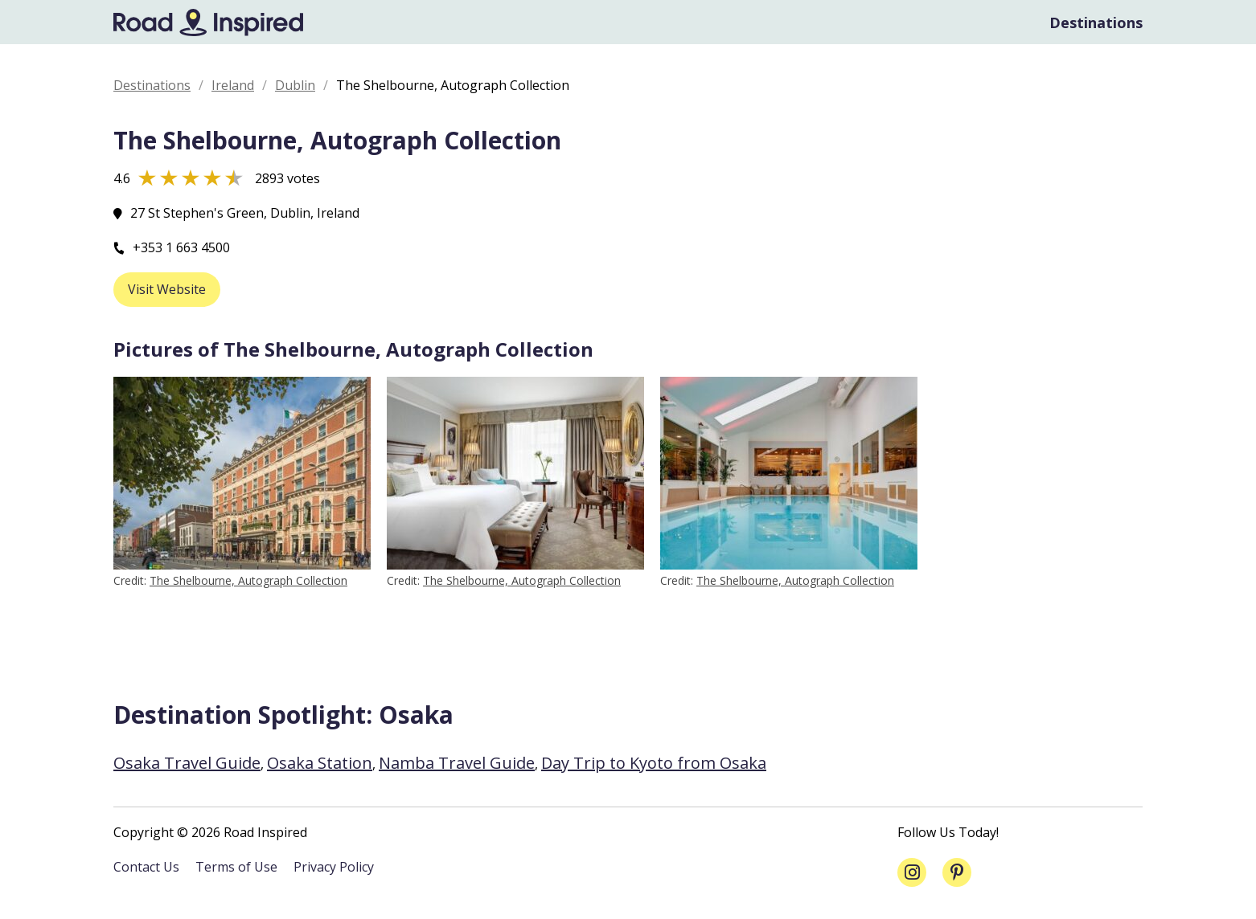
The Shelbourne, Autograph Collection (248, 580)
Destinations (1096, 22)
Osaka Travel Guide (187, 763)
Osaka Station (319, 763)
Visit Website (167, 289)
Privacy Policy (333, 867)
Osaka (416, 714)
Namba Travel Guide (457, 763)
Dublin (295, 85)
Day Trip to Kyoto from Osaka (653, 763)
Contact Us (146, 867)
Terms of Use (236, 867)
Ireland (232, 85)
